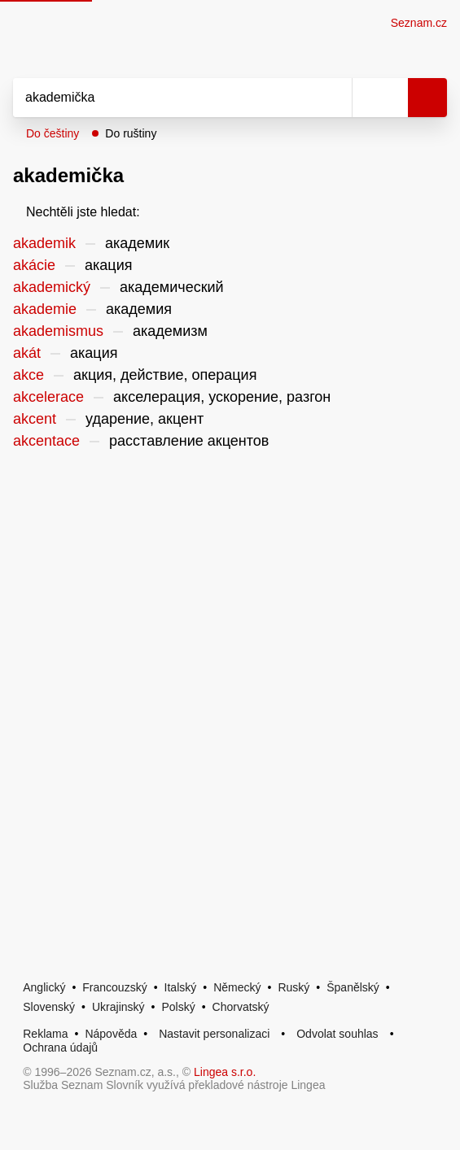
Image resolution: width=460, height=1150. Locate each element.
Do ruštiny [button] (130, 133)
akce (28, 375)
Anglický (44, 987)
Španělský (352, 987)
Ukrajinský (118, 1006)
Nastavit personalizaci (214, 1033)
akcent (34, 419)
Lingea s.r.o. (225, 1071)
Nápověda (111, 1033)
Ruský (293, 987)
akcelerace (48, 397)
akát (27, 353)
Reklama (45, 1033)
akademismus (58, 331)
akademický (51, 287)
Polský (178, 1006)
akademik (44, 243)
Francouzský (114, 987)
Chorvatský (240, 1006)
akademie (45, 309)
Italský (180, 987)
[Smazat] (334, 97)
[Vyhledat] (164, 97)
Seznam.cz (419, 22)
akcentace (46, 441)
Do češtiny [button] (52, 133)
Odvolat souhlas (337, 1033)
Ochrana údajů (60, 1047)
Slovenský (49, 1006)
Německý (237, 987)
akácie (34, 265)
